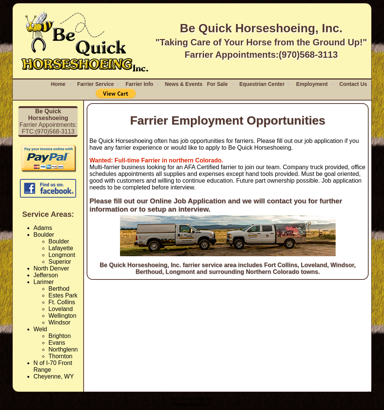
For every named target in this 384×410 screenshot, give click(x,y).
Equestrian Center (262, 84)
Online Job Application (188, 201)
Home (58, 84)
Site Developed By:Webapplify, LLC (192, 401)
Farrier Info (139, 84)
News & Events (183, 84)
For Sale (217, 84)
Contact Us (353, 84)
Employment (312, 84)
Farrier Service (95, 84)
